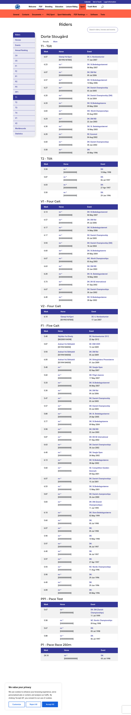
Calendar (87, 2)
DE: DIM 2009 (94, 344)
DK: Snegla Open (96, 367)
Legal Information (110, 2)
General (16, 15)
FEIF (40, 7)
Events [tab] (17, 45)
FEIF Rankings (79, 15)
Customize (16, 704)
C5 (16, 61)
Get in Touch (97, 2)
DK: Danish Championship (97, 88)
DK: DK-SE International (96, 282)
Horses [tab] (18, 40)
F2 (16, 71)
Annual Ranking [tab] (21, 50)
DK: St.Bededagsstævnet (97, 80)
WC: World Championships (97, 111)
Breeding (48, 7)
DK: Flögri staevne (96, 375)
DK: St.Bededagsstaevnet (97, 64)
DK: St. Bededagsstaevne (99, 414)
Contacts (25, 15)
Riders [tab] (17, 35)
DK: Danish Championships (98, 142)
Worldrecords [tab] (20, 128)
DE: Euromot (92, 134)
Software (94, 15)
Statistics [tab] (19, 134)
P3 (16, 87)
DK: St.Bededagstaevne (96, 103)
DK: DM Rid (91, 72)
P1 (16, 76)
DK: (88, 150)
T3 (16, 108)
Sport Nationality (64, 15)
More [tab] (55, 42)
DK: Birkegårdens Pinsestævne (101, 360)
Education (59, 7)
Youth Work (92, 7)
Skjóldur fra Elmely (65, 336)
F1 (16, 66)
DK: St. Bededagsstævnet (97, 126)
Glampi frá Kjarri (65, 57)
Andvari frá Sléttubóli (66, 344)
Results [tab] (46, 42)
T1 (16, 97)
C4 (16, 56)
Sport (82, 7)
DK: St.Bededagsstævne (96, 297)
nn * (60, 64)
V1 (16, 118)
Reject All (33, 704)
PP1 (16, 92)
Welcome (32, 7)
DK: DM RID (91, 119)
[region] (33, 696)
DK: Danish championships (100, 494)
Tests (103, 15)
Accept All (50, 704)
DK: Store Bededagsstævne (100, 513)
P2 (16, 82)
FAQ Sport (51, 15)
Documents (36, 15)
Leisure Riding (72, 7)
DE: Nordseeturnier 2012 (99, 336)
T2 (16, 102)
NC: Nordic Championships (100, 567)
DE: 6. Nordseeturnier (95, 57)
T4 (16, 113)
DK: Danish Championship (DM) (99, 95)
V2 (16, 123)
